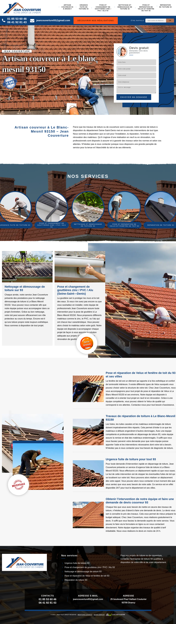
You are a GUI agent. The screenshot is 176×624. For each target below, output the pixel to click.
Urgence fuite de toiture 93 (83, 7)
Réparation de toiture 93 (165, 6)
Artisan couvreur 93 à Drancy (67, 7)
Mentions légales (85, 614)
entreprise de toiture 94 (142, 559)
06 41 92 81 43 (17, 22)
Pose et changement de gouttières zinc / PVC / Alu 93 (103, 7)
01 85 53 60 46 (17, 18)
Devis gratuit (99, 614)
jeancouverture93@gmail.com (50, 20)
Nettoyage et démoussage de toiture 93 (125, 7)
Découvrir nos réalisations (96, 20)
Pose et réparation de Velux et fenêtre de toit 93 (146, 7)
